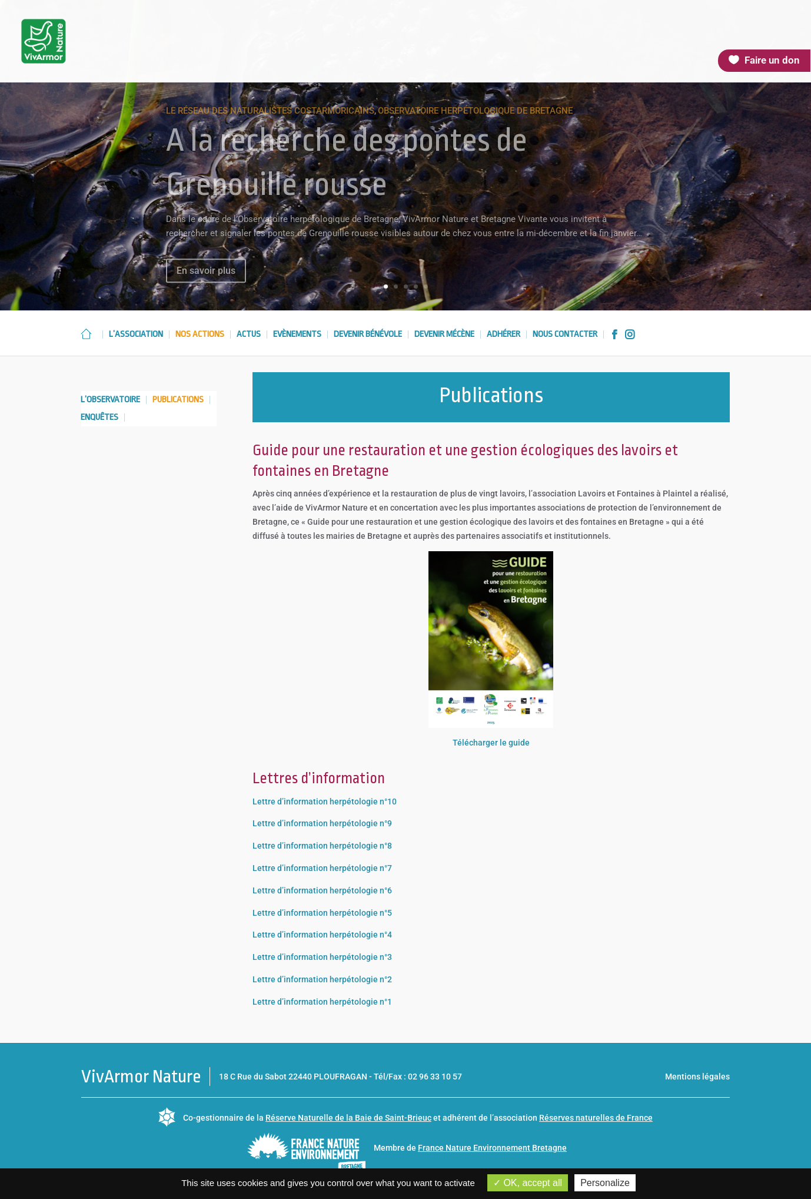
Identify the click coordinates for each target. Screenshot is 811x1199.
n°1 (385, 1001)
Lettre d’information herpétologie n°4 (322, 934)
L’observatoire (110, 400)
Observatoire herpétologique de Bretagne (475, 122)
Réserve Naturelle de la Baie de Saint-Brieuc (348, 1117)
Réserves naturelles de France (596, 1117)
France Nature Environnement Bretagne (492, 1147)
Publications (178, 400)
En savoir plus (206, 281)
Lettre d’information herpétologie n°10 (324, 801)
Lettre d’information (291, 957)
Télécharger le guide (491, 742)
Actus (249, 334)
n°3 (385, 957)
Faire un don (772, 60)
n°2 (385, 979)
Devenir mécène (444, 334)
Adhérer (503, 334)
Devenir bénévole (368, 334)
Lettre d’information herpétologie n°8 (322, 845)
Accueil (86, 334)
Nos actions (199, 334)
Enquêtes (99, 417)
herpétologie (354, 957)
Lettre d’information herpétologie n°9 (322, 823)
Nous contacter (565, 334)
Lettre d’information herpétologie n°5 (322, 913)
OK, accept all (527, 1183)
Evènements (297, 334)
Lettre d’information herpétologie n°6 (322, 890)
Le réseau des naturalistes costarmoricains (270, 122)
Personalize (605, 1183)
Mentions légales (697, 1076)
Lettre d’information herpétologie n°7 (322, 868)
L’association (136, 334)
